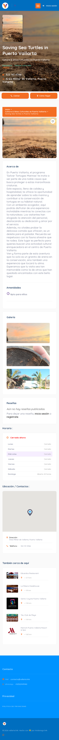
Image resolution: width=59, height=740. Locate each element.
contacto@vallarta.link (20, 679)
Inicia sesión (51, 6)
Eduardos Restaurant (30, 573)
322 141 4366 (14, 74)
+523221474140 (21, 684)
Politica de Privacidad (14, 706)
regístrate (12, 416)
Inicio (7, 109)
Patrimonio (7, 65)
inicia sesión (42, 413)
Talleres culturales (22, 65)
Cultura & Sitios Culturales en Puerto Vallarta (25, 111)
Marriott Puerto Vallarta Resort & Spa (34, 629)
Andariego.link (41, 730)
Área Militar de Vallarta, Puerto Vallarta (25, 540)
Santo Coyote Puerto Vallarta (33, 599)
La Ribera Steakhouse (30, 586)
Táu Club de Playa (28, 615)
